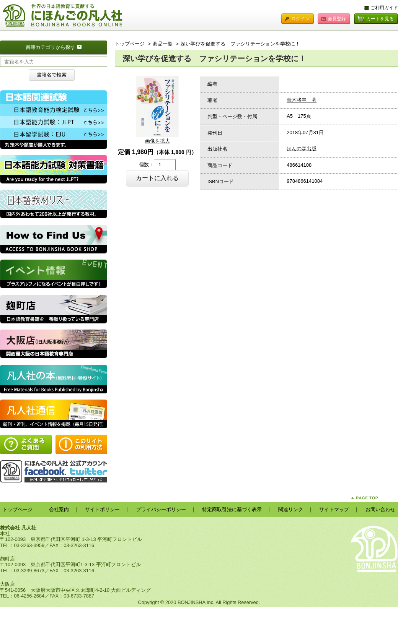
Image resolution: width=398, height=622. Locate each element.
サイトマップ (334, 509)
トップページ (130, 44)
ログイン (300, 18)
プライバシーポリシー (161, 509)
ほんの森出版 (301, 148)
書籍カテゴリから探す (66, 47)
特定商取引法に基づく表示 (232, 509)
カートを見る (380, 18)
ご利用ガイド (384, 7)
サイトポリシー (102, 509)
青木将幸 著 (301, 100)
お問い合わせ (380, 509)
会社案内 (59, 509)
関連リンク (290, 509)
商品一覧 (163, 44)
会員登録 (337, 18)
